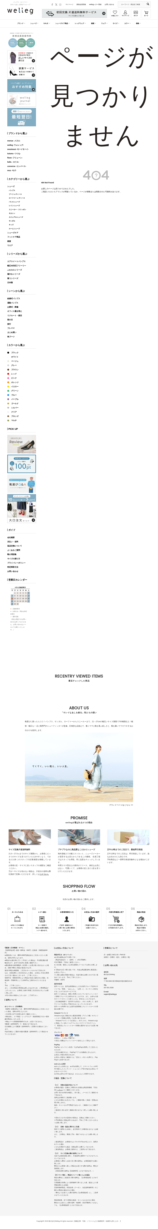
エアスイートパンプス (16, 261)
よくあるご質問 (13, 550)
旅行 (9, 324)
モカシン (12, 213)
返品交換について (14, 546)
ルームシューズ (14, 229)
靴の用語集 (11, 554)
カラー (126, 23)
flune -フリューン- (15, 158)
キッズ (11, 225)
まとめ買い (11, 332)
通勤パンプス (12, 303)
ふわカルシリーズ (14, 270)
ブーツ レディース (15, 194)
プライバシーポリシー (16, 563)
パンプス (12, 190)
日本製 (10, 282)
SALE (46, 23)
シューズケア (12, 233)
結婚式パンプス (13, 298)
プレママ (11, 328)
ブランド (20, 23)
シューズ (33, 23)
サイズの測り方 (13, 559)
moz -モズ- (11, 170)
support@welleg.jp (110, 994)
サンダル (12, 221)
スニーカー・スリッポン (17, 209)
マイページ (69, 4)
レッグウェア (79, 23)
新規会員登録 (81, 4)
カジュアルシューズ (16, 217)
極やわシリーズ (13, 274)
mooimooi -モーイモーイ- (18, 149)
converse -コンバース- (16, 166)
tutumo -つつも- (14, 154)
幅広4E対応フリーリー (16, 266)
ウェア (103, 23)
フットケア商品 (13, 237)
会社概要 (11, 537)
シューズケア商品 (61, 23)
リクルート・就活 (14, 315)
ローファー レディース (17, 198)
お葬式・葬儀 (12, 307)
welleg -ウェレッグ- (15, 145)
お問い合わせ (109, 4)
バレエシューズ (14, 202)
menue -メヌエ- (13, 141)
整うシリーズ (12, 278)
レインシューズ (14, 206)
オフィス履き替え (14, 311)
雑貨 (92, 23)
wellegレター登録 (95, 4)
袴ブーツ (11, 337)
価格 (137, 23)
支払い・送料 (12, 542)
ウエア (10, 245)
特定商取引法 (12, 567)
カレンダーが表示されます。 (22, 625)
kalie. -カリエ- (13, 162)
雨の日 (10, 320)
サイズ (115, 23)
